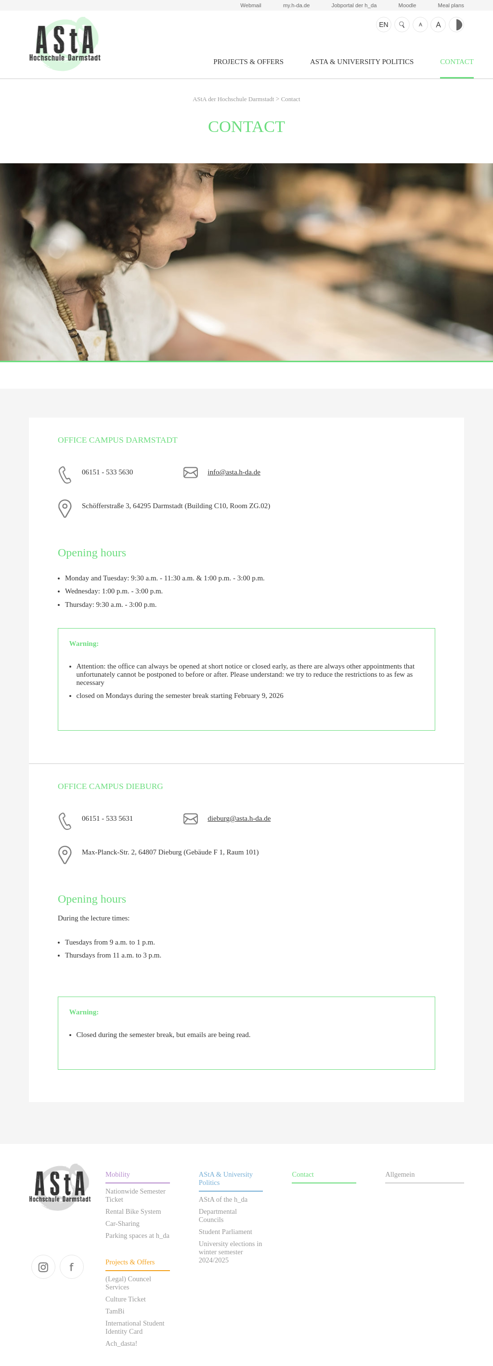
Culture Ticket (125, 1299)
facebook (72, 1267)
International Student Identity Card (134, 1327)
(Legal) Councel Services (128, 1283)
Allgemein (400, 1174)
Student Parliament (225, 1231)
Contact (457, 62)
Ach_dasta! (121, 1343)
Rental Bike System (133, 1211)
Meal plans (451, 5)
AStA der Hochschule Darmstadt (65, 43)
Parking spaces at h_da (137, 1235)
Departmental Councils (218, 1215)
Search (402, 24)
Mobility (117, 1174)
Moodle (407, 5)
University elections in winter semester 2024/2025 (230, 1252)
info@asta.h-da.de (234, 472)
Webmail (250, 5)
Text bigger (438, 24)
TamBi (114, 1311)
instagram (43, 1267)
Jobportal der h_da (354, 5)
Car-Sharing (122, 1223)
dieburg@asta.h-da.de (239, 818)
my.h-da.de (296, 5)
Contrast (456, 24)
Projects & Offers (248, 62)
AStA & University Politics (362, 62)
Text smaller (420, 24)
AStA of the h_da (223, 1199)
